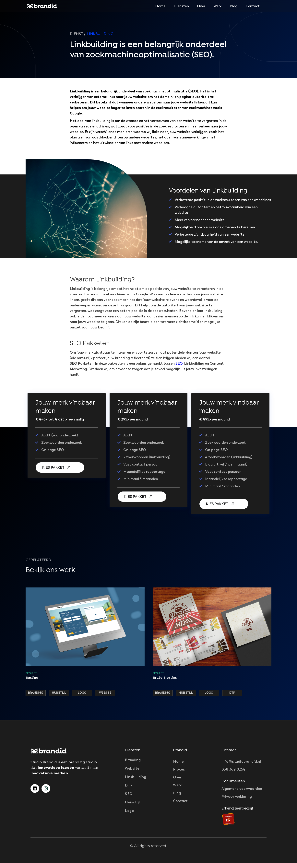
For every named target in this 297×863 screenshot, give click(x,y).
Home (160, 6)
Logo (129, 811)
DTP (129, 785)
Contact (253, 6)
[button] (181, 6)
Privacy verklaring (236, 796)
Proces (179, 769)
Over (201, 6)
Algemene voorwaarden (241, 788)
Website (132, 768)
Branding (133, 760)
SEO (179, 363)
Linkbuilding (135, 777)
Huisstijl (132, 802)
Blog (233, 6)
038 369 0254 (233, 769)
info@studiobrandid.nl (241, 761)
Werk (217, 6)
